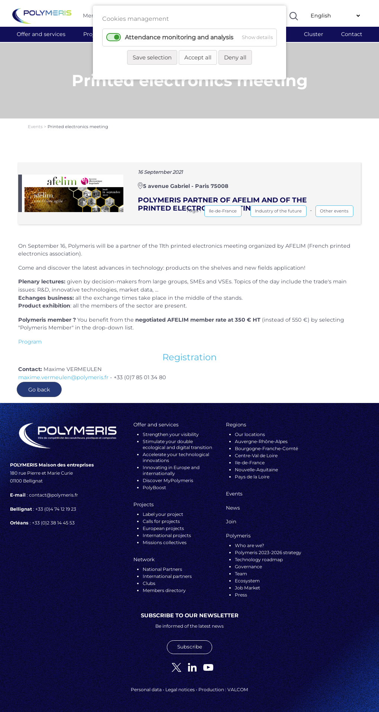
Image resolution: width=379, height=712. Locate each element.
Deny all (235, 57)
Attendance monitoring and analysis (179, 37)
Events (36, 126)
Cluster (313, 34)
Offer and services (41, 34)
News (233, 508)
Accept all (197, 57)
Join (231, 521)
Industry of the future (278, 211)
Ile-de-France (223, 211)
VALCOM (237, 689)
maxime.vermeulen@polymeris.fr (63, 377)
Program (30, 341)
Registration (189, 357)
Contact (351, 34)
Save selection (152, 57)
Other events (334, 211)
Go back (39, 389)
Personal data (146, 689)
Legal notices (180, 689)
